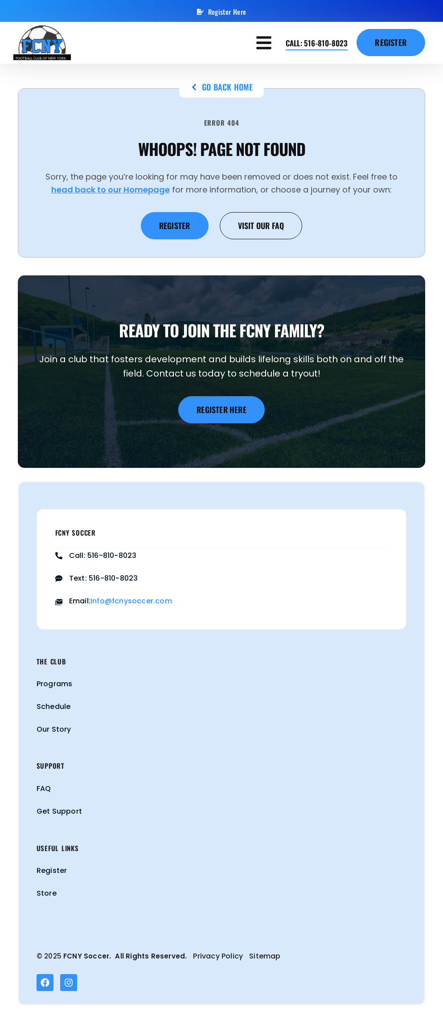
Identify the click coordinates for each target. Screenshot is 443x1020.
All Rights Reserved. (151, 957)
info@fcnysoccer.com (131, 602)
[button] (264, 43)
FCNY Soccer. (87, 957)
